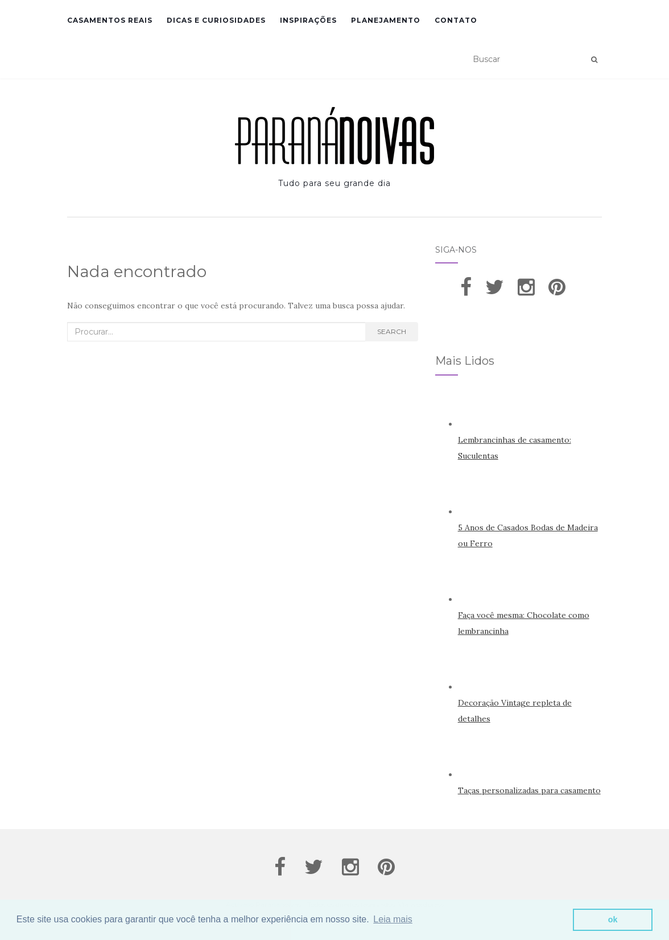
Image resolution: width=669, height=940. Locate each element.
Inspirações (308, 20)
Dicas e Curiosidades (216, 20)
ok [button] (613, 919)
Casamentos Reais (109, 20)
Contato (456, 20)
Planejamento (385, 20)
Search (391, 331)
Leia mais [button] (392, 919)
